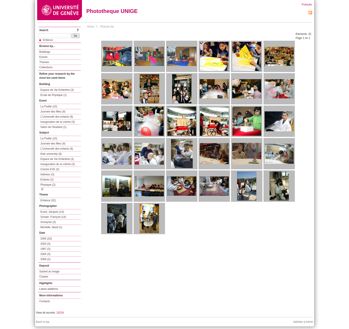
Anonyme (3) (48, 222)
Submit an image (49, 271)
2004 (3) (46, 254)
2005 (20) (46, 238)
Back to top (42, 321)
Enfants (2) (47, 179)
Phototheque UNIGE (112, 11)
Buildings (44, 51)
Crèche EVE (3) (50, 169)
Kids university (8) (51, 153)
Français (307, 4)
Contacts (44, 301)
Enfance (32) (48, 200)
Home (90, 26)
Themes (44, 62)
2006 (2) (46, 259)
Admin (309, 321)
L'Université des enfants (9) (57, 116)
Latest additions (48, 289)
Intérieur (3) (47, 174)
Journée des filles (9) (53, 111)
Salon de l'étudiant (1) (53, 127)
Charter (43, 276)
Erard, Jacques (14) (52, 211)
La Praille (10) (49, 106)
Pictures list (107, 26)
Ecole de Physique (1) (54, 95)
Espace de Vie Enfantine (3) (57, 89)
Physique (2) (48, 184)
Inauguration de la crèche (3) (58, 121)
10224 (60, 312)
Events (43, 57)
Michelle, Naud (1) (51, 227)
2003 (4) (46, 243)
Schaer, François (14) (53, 217)
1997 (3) (46, 248)
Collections (46, 67)
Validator (298, 321)
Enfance (46, 40)
